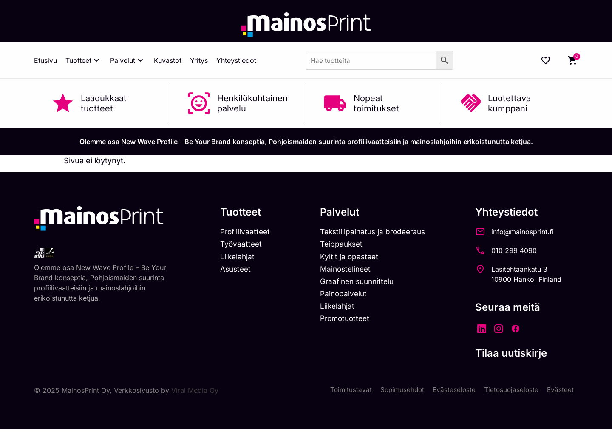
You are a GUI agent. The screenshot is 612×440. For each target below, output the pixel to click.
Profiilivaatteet (246, 231)
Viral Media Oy (194, 390)
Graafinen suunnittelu (362, 283)
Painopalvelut (347, 296)
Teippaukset (345, 245)
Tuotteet (83, 60)
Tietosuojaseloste (510, 390)
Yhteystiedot (236, 60)
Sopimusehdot (399, 390)
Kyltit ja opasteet (352, 257)
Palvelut (127, 60)
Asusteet (236, 270)
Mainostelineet (349, 270)
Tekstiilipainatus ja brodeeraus (378, 231)
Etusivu (45, 60)
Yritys (199, 60)
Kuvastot (167, 60)
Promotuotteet (349, 322)
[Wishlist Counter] (546, 60)
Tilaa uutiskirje (519, 353)
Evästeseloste (452, 390)
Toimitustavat (346, 390)
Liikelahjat (238, 257)
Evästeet (560, 390)
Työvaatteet (242, 245)
